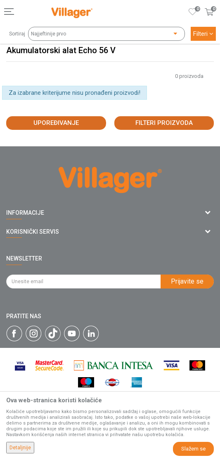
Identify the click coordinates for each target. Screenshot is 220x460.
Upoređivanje (56, 123)
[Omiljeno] (193, 11)
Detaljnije (20, 448)
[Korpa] (209, 20)
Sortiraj (17, 34)
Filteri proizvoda (164, 123)
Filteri (203, 34)
